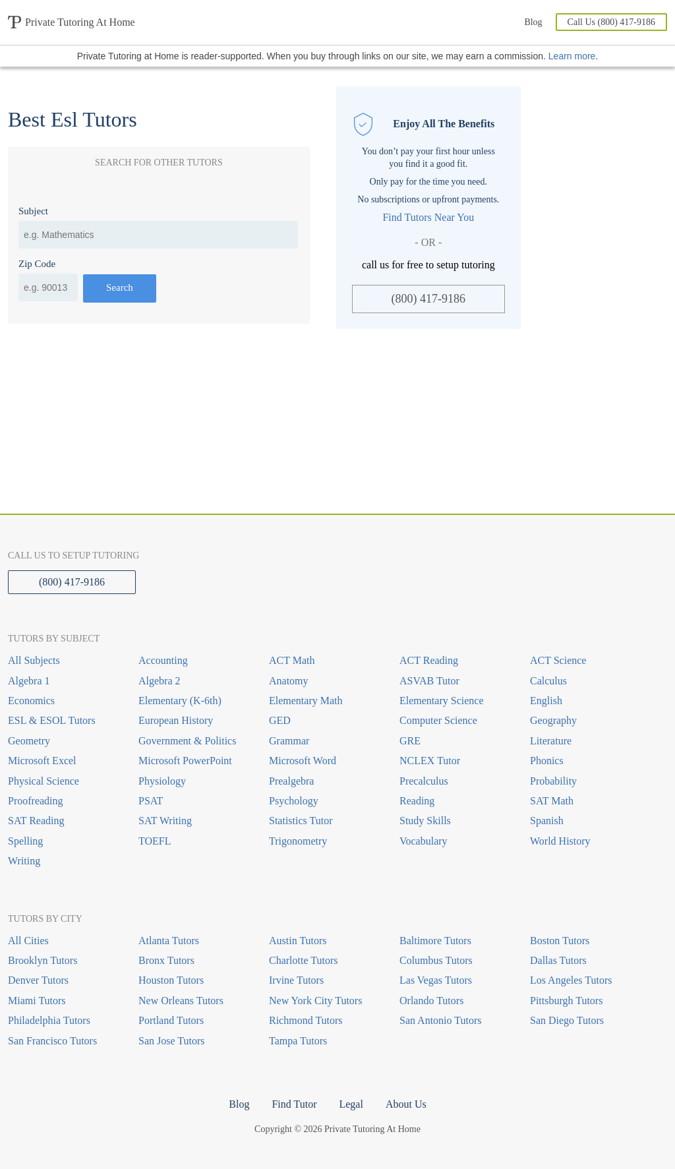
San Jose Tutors (171, 1040)
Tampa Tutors (298, 1040)
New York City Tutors (315, 1000)
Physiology (162, 781)
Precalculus (423, 781)
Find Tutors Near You (428, 217)
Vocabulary (423, 841)
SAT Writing (165, 820)
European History (175, 720)
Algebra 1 (29, 680)
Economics (31, 700)
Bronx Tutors (166, 960)
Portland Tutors (171, 1020)
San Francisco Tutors (52, 1040)
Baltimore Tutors (435, 940)
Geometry (29, 740)
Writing (24, 860)
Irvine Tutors (296, 980)
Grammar (289, 740)
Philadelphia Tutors (49, 1020)
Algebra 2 (159, 680)
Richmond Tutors (306, 1020)
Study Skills (425, 820)
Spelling (25, 841)
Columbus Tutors (436, 960)
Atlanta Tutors (168, 940)
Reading (416, 800)
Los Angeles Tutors (571, 980)
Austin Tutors (298, 940)
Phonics (547, 760)
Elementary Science (441, 700)
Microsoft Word (302, 760)
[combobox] (158, 235)
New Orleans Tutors (180, 1000)
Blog (533, 22)
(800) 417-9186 (428, 298)
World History (560, 841)
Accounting (163, 660)
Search (119, 287)
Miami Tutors (37, 1000)
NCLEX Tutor (429, 760)
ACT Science (558, 660)
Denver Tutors (38, 980)
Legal (351, 1104)
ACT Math (291, 660)
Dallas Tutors (558, 960)
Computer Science (438, 720)
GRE (410, 740)
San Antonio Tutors (440, 1020)
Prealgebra (291, 781)
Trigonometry (298, 841)
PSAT (150, 800)
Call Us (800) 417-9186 (611, 22)
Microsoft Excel (42, 760)
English (546, 700)
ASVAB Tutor (429, 680)
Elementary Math (306, 700)
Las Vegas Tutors (435, 980)
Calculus (548, 680)
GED (280, 720)
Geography (553, 720)
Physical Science (43, 781)
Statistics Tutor (300, 820)
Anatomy (288, 680)
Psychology (293, 800)
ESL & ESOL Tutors (52, 720)
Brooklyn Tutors (42, 960)
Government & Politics (187, 740)
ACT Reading (428, 660)
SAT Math (551, 800)
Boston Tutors (559, 940)
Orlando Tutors (431, 1000)
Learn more (572, 56)
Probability (553, 781)
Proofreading (35, 800)
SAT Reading (36, 820)
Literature (551, 740)
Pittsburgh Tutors (566, 1000)
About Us (406, 1104)
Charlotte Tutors (303, 960)
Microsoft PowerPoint (185, 760)
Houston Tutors (171, 980)
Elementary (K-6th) (179, 700)
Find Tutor (294, 1104)
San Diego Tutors (567, 1020)
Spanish (547, 820)
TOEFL (154, 841)
